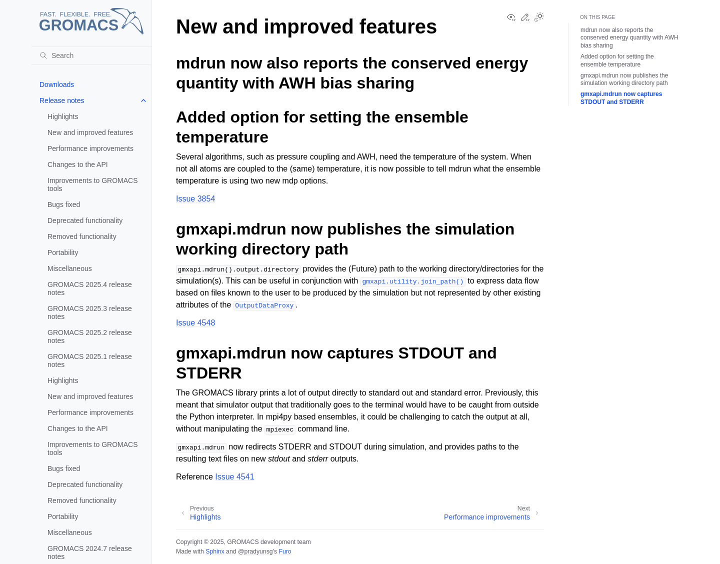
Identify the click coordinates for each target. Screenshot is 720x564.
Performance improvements (91, 148)
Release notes (62, 100)
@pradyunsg (255, 551)
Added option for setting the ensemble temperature (617, 60)
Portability (63, 252)
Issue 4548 (195, 322)
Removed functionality (82, 236)
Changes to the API (78, 164)
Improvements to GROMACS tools (93, 184)
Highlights (63, 116)
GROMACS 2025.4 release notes (90, 288)
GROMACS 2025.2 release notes (90, 336)
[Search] (92, 55)
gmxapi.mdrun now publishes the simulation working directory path (624, 79)
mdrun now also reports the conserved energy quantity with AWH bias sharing (629, 37)
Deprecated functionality (85, 220)
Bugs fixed (64, 204)
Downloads (57, 84)
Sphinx (215, 551)
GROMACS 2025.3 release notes (90, 312)
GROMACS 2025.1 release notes (90, 360)
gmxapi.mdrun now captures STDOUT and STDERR (621, 98)
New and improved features (90, 132)
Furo (284, 551)
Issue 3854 (195, 198)
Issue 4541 (234, 476)
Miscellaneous (70, 268)
